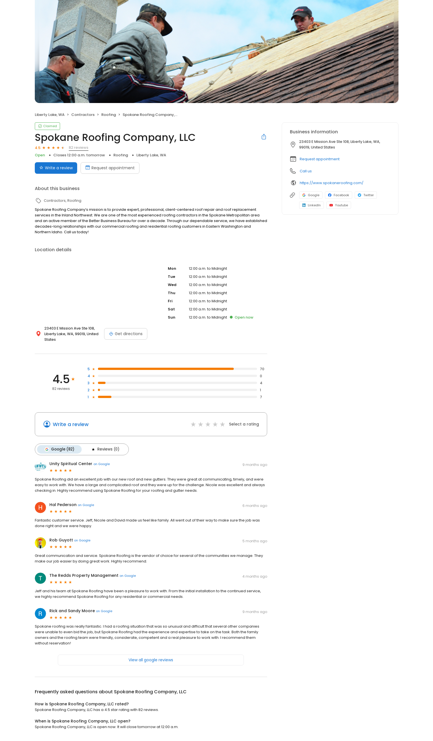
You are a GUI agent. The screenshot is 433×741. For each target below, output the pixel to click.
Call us (306, 171)
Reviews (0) (105, 449)
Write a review (71, 424)
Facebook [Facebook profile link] (338, 195)
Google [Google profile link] (310, 195)
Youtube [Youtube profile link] (338, 205)
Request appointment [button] (320, 159)
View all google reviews (151, 660)
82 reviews (78, 147)
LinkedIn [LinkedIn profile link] (311, 205)
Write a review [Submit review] (56, 168)
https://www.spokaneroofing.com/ (331, 183)
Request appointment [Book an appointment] (110, 168)
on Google (101, 464)
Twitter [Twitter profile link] (366, 195)
